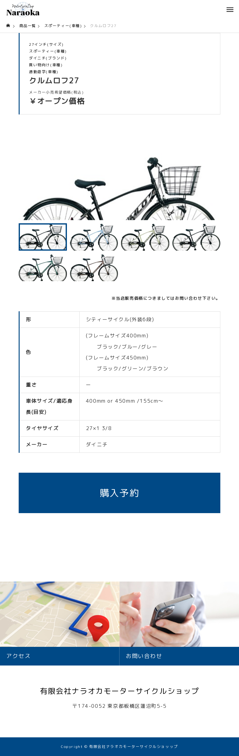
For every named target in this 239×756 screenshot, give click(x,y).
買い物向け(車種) (46, 65)
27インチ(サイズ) (46, 44)
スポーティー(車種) (48, 51)
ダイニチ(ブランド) (48, 58)
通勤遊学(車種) (44, 72)
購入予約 (119, 492)
